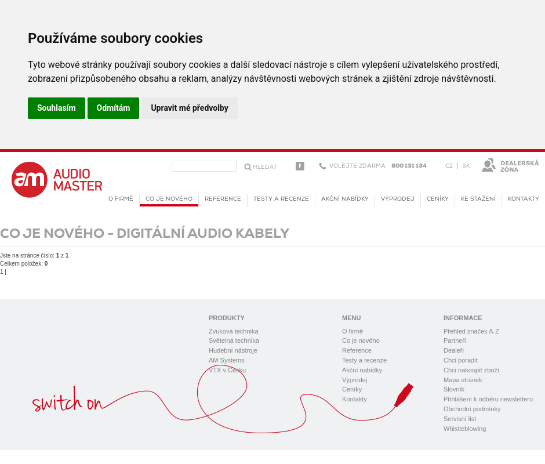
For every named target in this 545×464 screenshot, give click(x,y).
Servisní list (460, 418)
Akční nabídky (345, 199)
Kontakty (523, 199)
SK (466, 166)
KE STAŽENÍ (478, 199)
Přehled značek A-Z (471, 331)
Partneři (455, 340)
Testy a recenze (281, 199)
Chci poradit (461, 360)
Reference (223, 199)
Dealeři (454, 350)
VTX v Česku (227, 370)
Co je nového (169, 201)
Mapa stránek (463, 379)
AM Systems (227, 360)
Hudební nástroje (233, 350)
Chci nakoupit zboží (471, 370)
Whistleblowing (465, 428)
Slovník (454, 389)
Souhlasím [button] (56, 108)
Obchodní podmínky (472, 408)
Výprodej (398, 199)
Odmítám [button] (113, 108)
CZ (449, 166)
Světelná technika (234, 340)
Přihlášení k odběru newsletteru (488, 399)
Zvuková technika (234, 331)
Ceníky (438, 199)
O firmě (120, 199)
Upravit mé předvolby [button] (189, 108)
